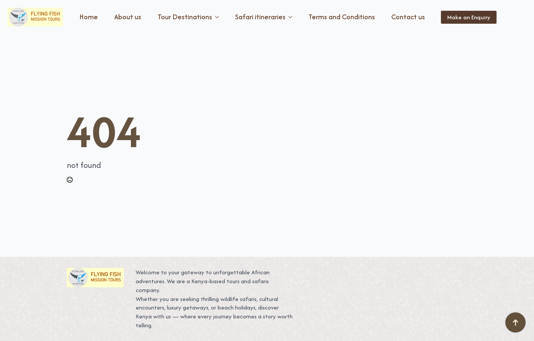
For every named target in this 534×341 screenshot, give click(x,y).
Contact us (408, 17)
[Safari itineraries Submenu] (292, 17)
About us (127, 17)
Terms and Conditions (342, 17)
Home (88, 17)
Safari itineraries (260, 17)
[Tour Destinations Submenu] (218, 17)
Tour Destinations (185, 17)
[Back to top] (515, 322)
